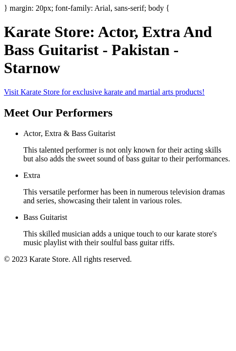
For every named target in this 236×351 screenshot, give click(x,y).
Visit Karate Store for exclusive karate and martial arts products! (104, 92)
